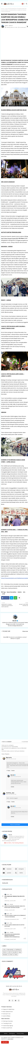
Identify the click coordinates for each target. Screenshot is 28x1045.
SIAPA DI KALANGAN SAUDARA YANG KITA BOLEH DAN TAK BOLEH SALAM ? (14, 906)
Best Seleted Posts (8, 1011)
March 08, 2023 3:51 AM (11, 759)
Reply (9, 770)
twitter (21, 872)
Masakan (5, 954)
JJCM (6, 8)
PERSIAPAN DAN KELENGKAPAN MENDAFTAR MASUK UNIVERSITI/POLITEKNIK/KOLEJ (12, 936)
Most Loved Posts (7, 1028)
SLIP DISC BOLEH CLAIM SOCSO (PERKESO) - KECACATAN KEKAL (15, 916)
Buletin (20, 592)
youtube (9, 872)
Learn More (10, 1039)
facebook (9, 869)
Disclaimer (12, 1033)
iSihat (16, 954)
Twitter (11, 597)
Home (2, 8)
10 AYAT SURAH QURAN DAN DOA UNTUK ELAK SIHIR (14, 925)
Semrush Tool (6, 1014)
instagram (21, 869)
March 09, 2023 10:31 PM (16, 807)
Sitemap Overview (8, 1021)
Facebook (6, 598)
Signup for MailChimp (8, 1009)
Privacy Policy (20, 1033)
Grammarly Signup (8, 1025)
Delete (13, 770)
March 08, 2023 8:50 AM (16, 776)
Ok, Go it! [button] (5, 1042)
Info (24, 592)
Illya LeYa (9, 757)
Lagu (20, 952)
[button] (26, 3)
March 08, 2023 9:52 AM (11, 794)
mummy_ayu (10, 793)
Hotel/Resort (18, 949)
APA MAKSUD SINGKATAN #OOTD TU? (14, 897)
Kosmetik (15, 952)
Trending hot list (7, 1023)
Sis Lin (14, 621)
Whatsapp (15, 597)
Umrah (11, 954)
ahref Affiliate (6, 1016)
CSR (4, 949)
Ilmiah (4, 952)
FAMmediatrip (10, 949)
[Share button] (19, 597)
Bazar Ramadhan (11, 592)
